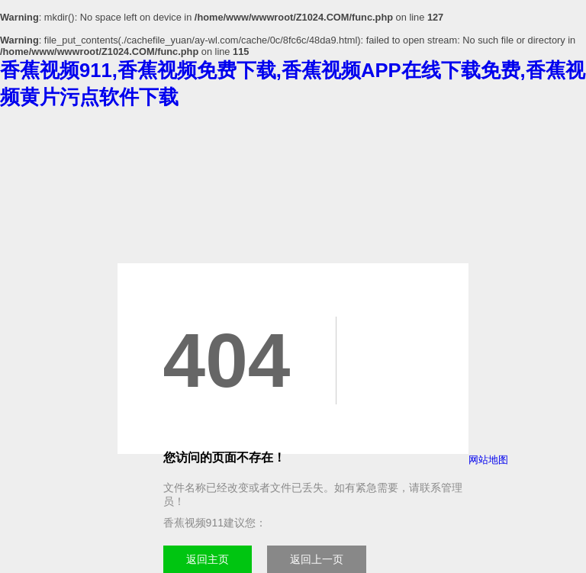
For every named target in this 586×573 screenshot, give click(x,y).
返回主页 (207, 559)
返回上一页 (316, 559)
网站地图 (488, 459)
